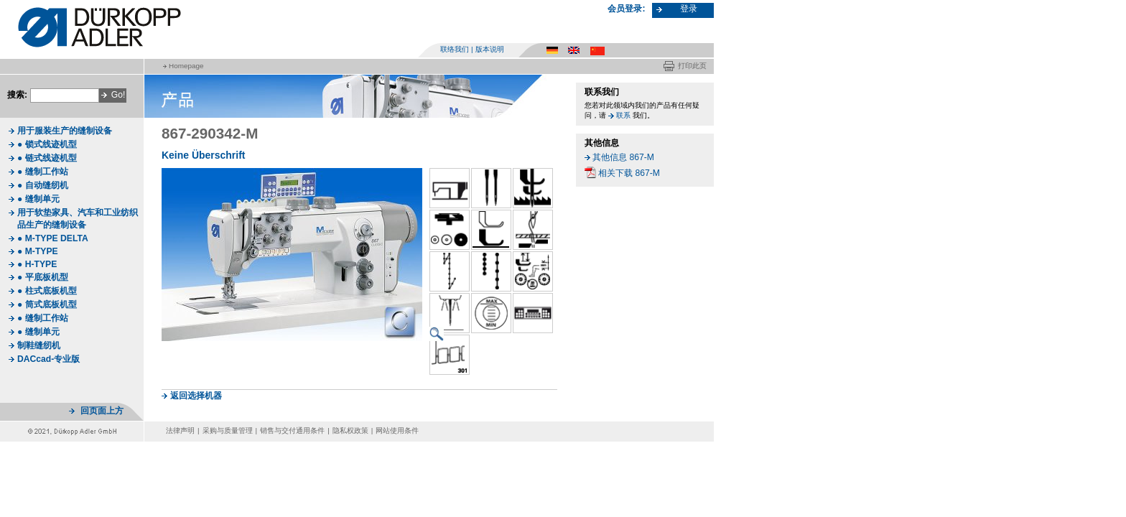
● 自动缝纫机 (42, 185)
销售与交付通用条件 (292, 430)
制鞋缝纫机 (38, 345)
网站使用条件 (397, 430)
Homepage (186, 66)
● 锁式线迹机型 (47, 144)
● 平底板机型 (42, 277)
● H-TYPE (37, 264)
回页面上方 (102, 411)
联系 (623, 115)
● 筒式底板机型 (47, 304)
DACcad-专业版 (48, 359)
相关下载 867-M (629, 173)
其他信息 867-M (623, 157)
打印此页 (692, 66)
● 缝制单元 (38, 199)
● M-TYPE (37, 251)
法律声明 (180, 430)
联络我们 (454, 49)
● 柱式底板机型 (47, 291)
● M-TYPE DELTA (52, 238)
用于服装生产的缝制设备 (64, 131)
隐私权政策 (350, 430)
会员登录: (626, 9)
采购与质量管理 (228, 430)
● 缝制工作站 (42, 172)
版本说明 (489, 49)
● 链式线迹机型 (47, 158)
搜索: (17, 95)
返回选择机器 (196, 396)
